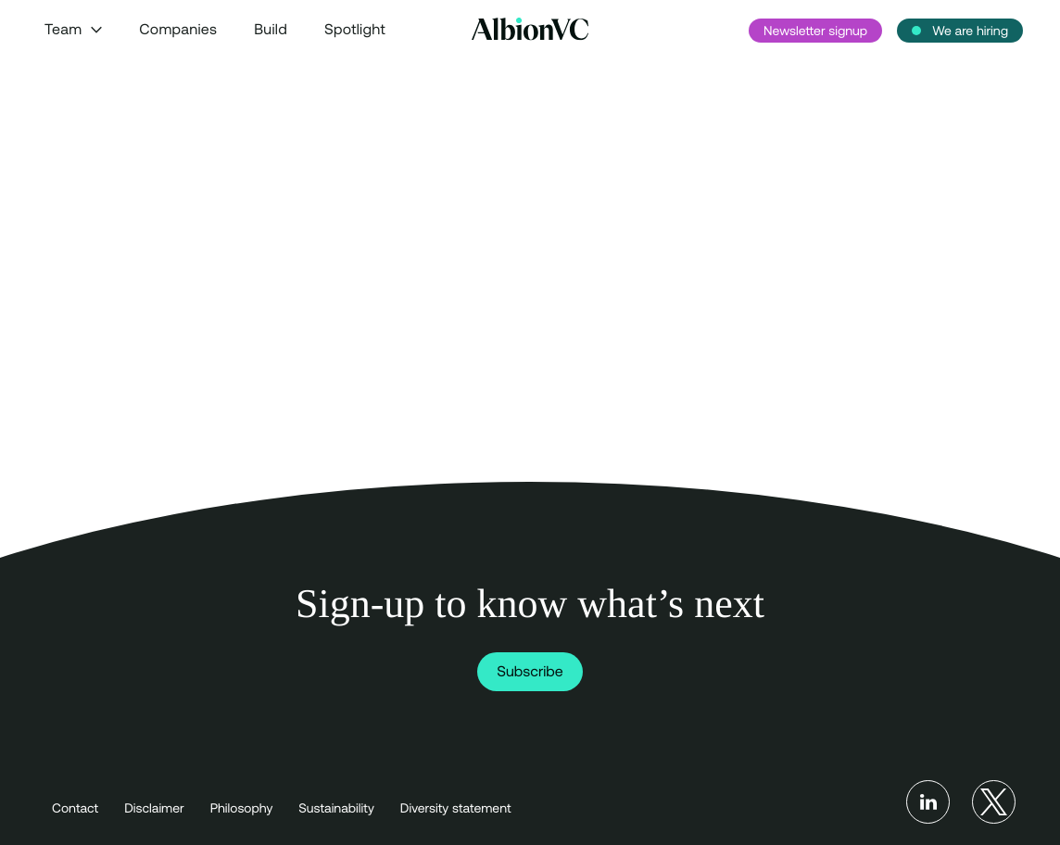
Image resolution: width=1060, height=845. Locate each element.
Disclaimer (153, 808)
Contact (75, 808)
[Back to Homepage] (530, 29)
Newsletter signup (815, 30)
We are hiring (970, 30)
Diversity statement (455, 808)
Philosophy (241, 808)
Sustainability (335, 808)
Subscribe (530, 671)
